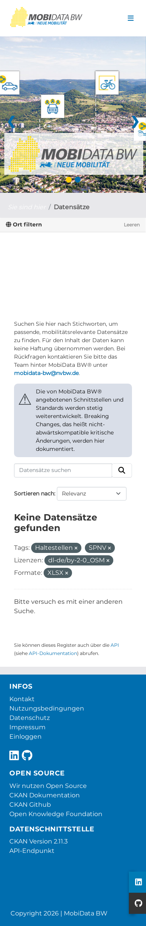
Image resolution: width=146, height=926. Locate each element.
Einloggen (25, 736)
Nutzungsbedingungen (46, 708)
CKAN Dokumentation (44, 795)
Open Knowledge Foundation (55, 814)
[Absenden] (122, 470)
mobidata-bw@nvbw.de (46, 373)
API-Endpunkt (32, 850)
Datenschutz (29, 717)
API (115, 645)
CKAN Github (30, 804)
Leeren (132, 225)
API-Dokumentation (53, 653)
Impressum (27, 727)
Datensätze (72, 207)
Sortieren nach (34, 493)
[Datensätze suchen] (63, 470)
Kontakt (22, 699)
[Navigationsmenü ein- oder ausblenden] (130, 18)
